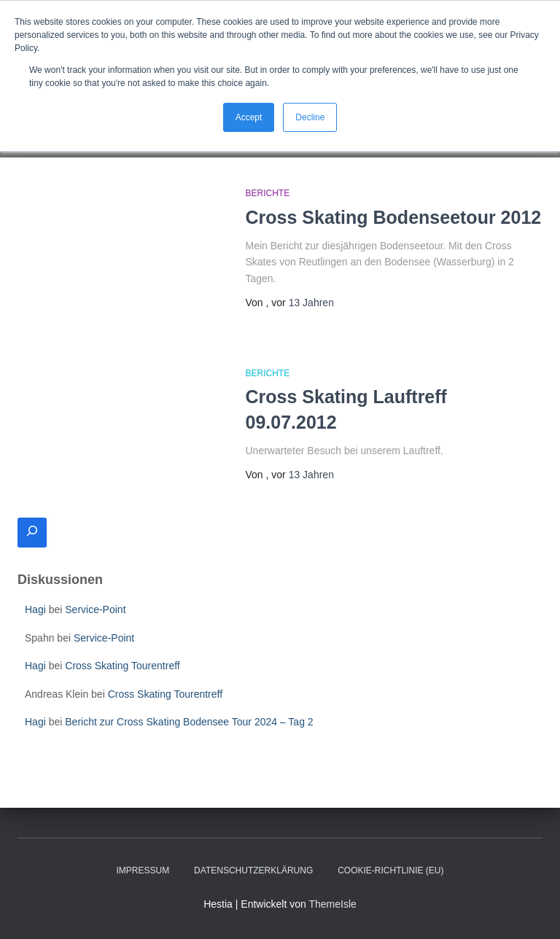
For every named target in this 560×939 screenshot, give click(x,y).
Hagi (35, 609)
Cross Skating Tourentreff (122, 665)
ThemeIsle (332, 904)
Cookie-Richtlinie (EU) (390, 870)
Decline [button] (309, 117)
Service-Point (95, 609)
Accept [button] (249, 117)
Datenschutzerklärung (253, 870)
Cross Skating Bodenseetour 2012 (394, 217)
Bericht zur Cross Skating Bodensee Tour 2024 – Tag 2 (189, 722)
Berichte (268, 193)
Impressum (143, 870)
